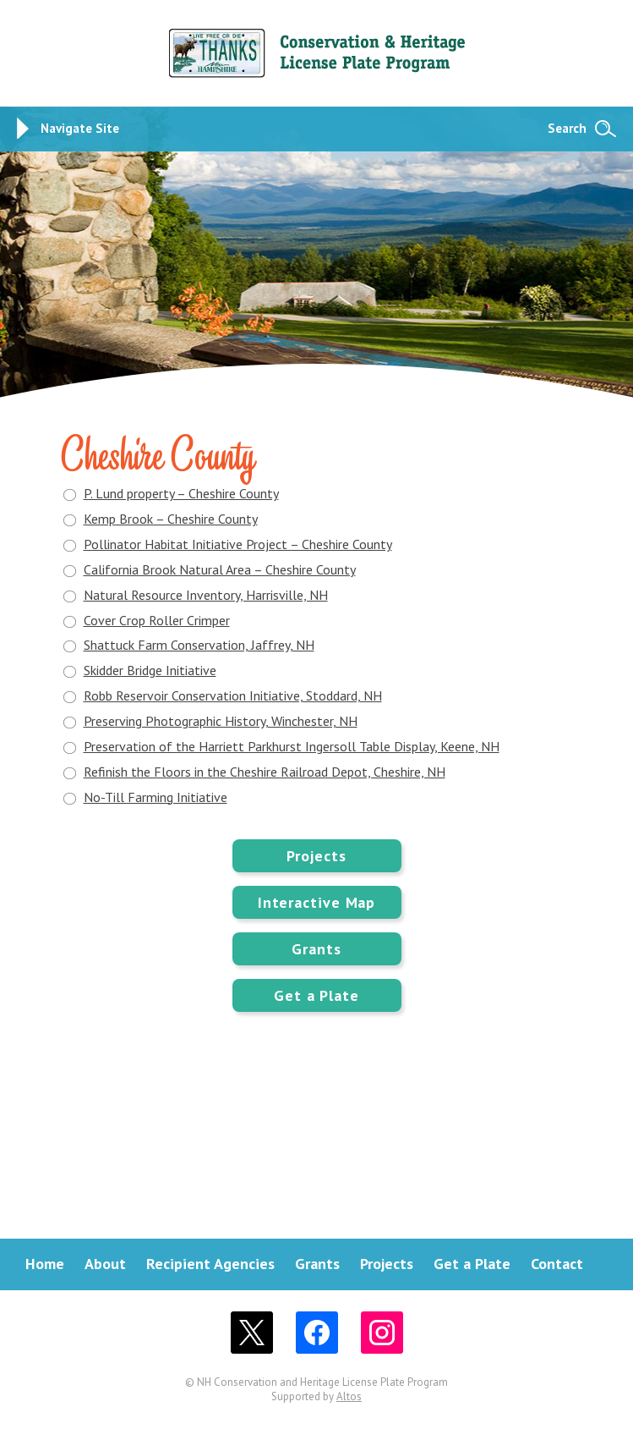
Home (44, 1263)
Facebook (317, 1332)
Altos (349, 1396)
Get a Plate (316, 995)
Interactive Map (317, 902)
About (105, 1263)
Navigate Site (80, 128)
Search (567, 128)
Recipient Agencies (210, 1263)
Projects (316, 856)
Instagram (382, 1332)
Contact (557, 1263)
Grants (316, 949)
